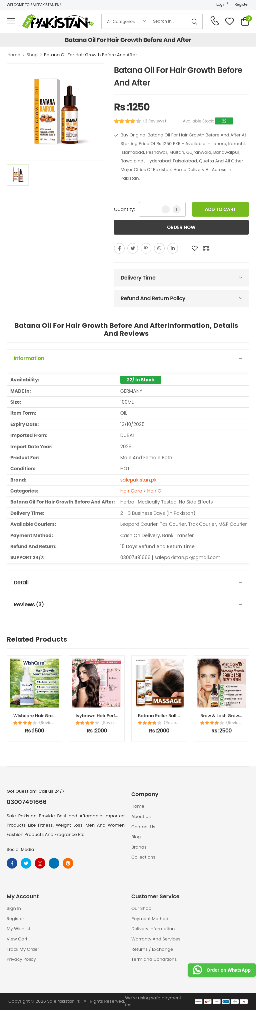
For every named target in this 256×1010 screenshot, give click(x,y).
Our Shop (141, 908)
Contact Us (143, 827)
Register (242, 4)
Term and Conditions (154, 959)
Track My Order (23, 949)
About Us (141, 816)
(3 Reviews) (154, 121)
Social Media (20, 849)
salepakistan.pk (138, 480)
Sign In (14, 908)
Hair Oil (155, 491)
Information (29, 358)
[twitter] (132, 248)
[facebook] (119, 248)
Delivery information (153, 928)
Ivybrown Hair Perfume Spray (107, 715)
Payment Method (149, 918)
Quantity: (124, 209)
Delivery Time (138, 278)
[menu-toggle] (11, 21)
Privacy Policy (21, 959)
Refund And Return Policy (153, 298)
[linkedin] (172, 248)
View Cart (17, 939)
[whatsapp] (159, 248)
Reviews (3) (29, 604)
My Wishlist (18, 928)
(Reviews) (47, 723)
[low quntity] (166, 209)
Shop (32, 55)
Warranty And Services (155, 939)
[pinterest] (146, 248)
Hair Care (131, 491)
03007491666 (27, 802)
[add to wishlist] (195, 248)
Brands (139, 847)
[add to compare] (206, 248)
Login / (222, 4)
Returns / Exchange (152, 949)
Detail (21, 582)
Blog (136, 837)
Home (13, 55)
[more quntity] (177, 209)
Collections (143, 857)
